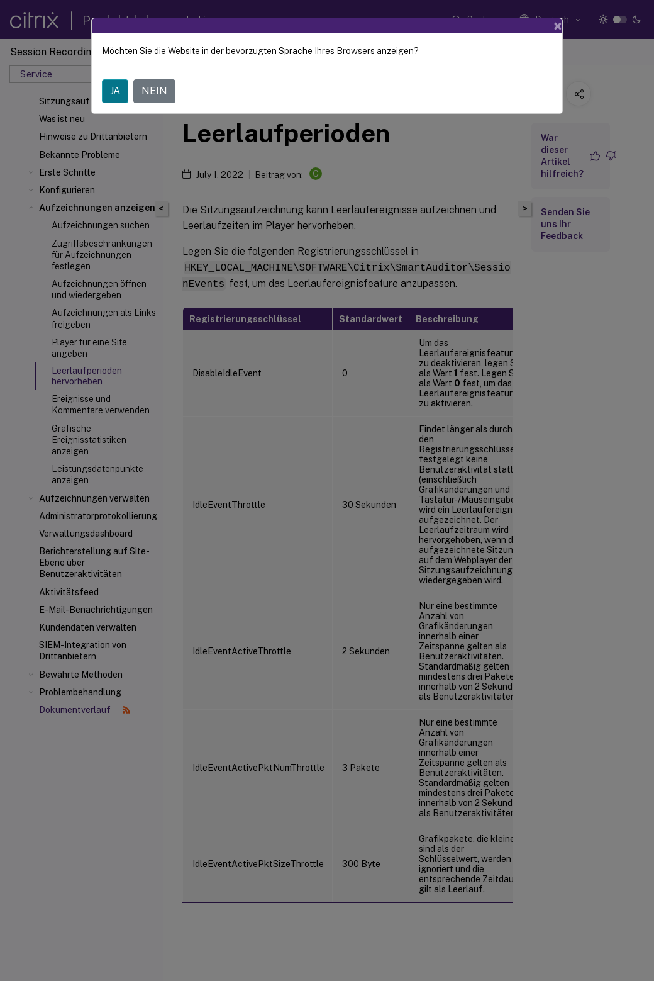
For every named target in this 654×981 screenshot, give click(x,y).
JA (115, 91)
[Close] (557, 25)
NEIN (154, 91)
